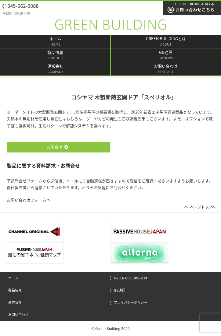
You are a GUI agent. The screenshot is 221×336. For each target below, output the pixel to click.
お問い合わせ (165, 69)
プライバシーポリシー (130, 302)
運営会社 (55, 69)
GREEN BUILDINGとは (165, 42)
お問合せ (57, 147)
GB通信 (165, 56)
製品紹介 (15, 290)
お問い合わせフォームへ (28, 200)
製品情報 (55, 56)
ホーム (55, 42)
